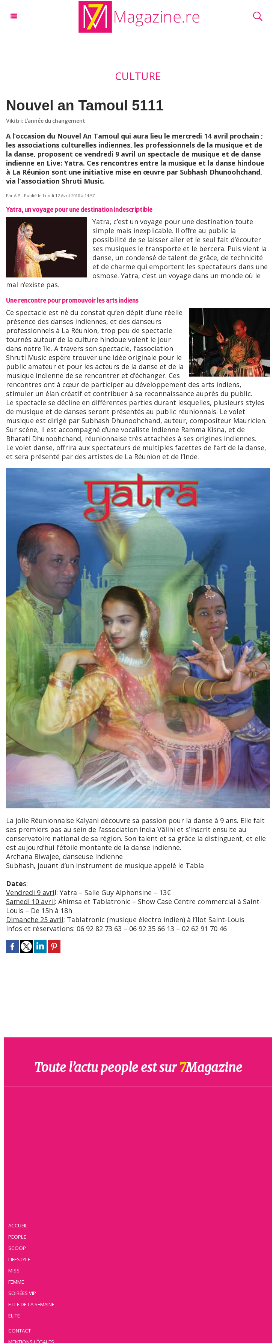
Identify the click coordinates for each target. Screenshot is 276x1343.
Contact (19, 1330)
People (17, 1236)
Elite (14, 1315)
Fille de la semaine (31, 1304)
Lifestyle (19, 1259)
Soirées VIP (22, 1293)
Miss (14, 1270)
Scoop (17, 1248)
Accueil (18, 1225)
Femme (16, 1281)
